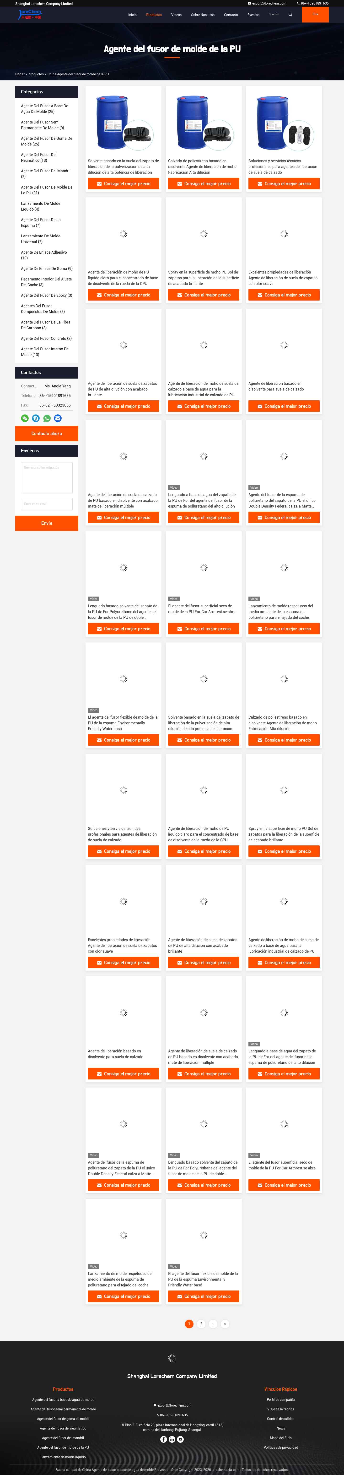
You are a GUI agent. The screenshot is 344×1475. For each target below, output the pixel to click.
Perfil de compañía (281, 1400)
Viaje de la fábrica (280, 1409)
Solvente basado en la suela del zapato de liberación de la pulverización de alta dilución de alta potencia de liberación (123, 167)
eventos (250, 15)
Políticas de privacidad (281, 1447)
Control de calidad (281, 1419)
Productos (151, 15)
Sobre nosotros (199, 15)
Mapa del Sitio (281, 1438)
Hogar (20, 74)
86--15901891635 (312, 3)
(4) (40, 206)
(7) (41, 223)
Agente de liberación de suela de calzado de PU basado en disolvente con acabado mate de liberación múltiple (123, 500)
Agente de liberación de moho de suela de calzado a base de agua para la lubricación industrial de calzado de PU (203, 389)
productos (36, 74)
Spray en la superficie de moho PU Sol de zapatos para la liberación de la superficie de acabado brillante (203, 278)
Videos (173, 15)
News (281, 1428)
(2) (45, 174)
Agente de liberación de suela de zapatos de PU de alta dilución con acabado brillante (122, 389)
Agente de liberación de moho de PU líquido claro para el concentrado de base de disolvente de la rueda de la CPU (123, 278)
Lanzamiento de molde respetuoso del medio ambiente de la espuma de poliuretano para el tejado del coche (280, 612)
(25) (44, 109)
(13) (38, 157)
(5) (43, 309)
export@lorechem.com (267, 3)
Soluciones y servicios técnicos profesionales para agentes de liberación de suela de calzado (282, 167)
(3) (46, 282)
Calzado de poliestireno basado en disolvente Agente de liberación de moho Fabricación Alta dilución (202, 167)
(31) (46, 190)
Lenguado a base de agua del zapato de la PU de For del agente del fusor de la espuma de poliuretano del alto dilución (202, 500)
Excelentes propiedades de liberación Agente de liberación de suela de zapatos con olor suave (282, 278)
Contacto (228, 15)
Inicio (129, 15)
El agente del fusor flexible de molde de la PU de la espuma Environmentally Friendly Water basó (123, 723)
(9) (42, 125)
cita (314, 15)
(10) (44, 255)
